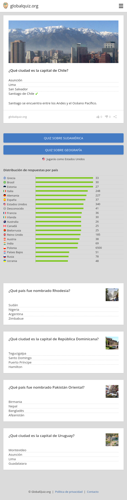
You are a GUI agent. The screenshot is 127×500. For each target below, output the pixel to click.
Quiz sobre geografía (63, 150)
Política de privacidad (68, 492)
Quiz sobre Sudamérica (63, 138)
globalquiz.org (24, 6)
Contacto (93, 492)
